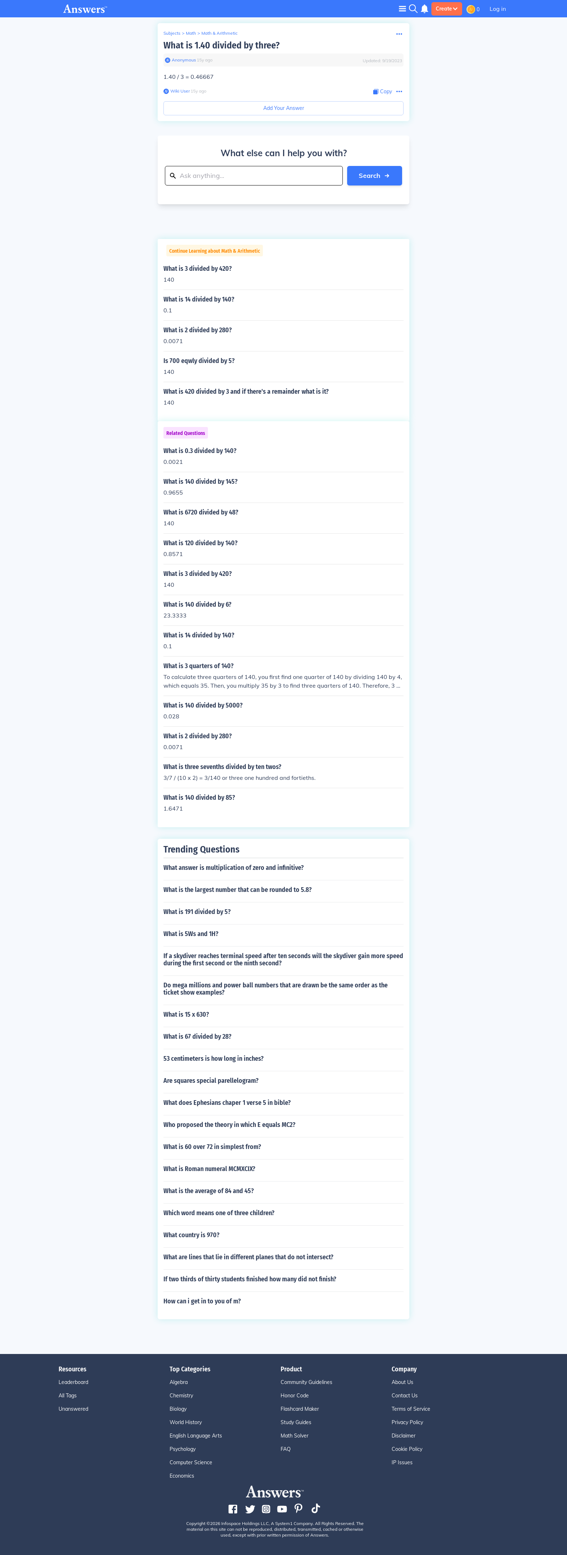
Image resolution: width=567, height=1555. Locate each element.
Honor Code (295, 1395)
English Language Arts (196, 1435)
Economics (182, 1476)
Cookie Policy (407, 1449)
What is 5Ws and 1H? (190, 934)
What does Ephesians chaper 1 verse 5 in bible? (227, 1103)
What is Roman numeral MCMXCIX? (209, 1169)
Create (447, 8)
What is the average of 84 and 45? (208, 1191)
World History (186, 1422)
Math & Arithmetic (219, 33)
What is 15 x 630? (186, 1014)
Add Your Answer (283, 108)
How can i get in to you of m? (202, 1301)
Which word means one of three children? (218, 1213)
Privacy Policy (407, 1422)
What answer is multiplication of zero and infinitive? (233, 868)
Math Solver (294, 1435)
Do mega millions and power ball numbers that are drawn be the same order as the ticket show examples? (275, 988)
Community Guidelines (306, 1382)
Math (191, 33)
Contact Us (405, 1395)
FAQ (286, 1449)
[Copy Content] (382, 91)
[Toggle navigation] (402, 8)
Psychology (183, 1449)
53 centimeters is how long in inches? (213, 1059)
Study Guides (296, 1422)
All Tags (68, 1395)
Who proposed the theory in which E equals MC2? (229, 1125)
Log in (498, 8)
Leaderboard (73, 1382)
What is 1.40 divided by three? (221, 45)
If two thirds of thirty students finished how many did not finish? (249, 1279)
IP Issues (402, 1462)
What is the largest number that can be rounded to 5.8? (237, 890)
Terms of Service (411, 1409)
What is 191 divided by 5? (197, 912)
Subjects (171, 33)
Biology (178, 1409)
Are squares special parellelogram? (211, 1081)
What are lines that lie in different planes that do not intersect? (248, 1257)
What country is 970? (191, 1235)
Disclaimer (403, 1435)
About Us (402, 1382)
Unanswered (73, 1409)
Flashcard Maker (300, 1409)
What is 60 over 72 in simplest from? (212, 1147)
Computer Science (191, 1462)
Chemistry (181, 1395)
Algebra (179, 1382)
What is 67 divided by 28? (197, 1037)
